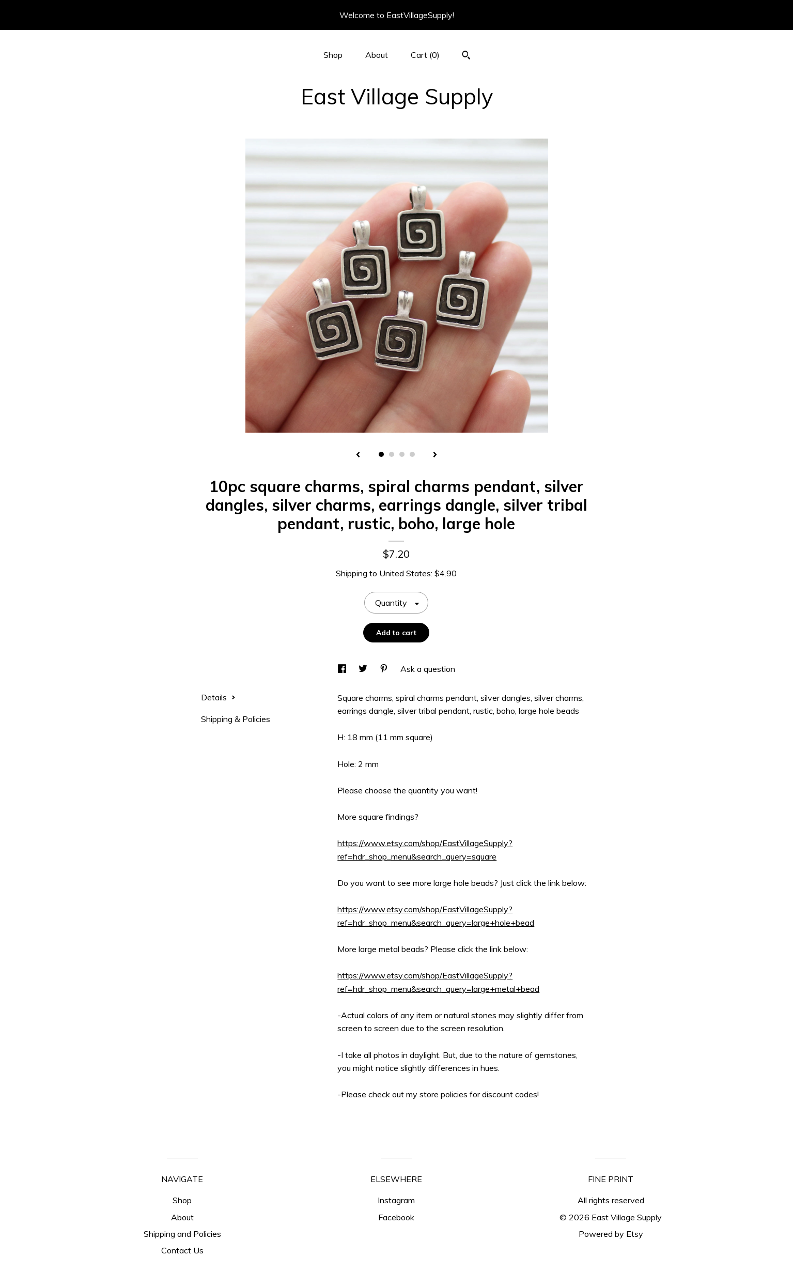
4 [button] (412, 454)
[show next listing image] (435, 455)
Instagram (396, 1200)
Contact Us (182, 1250)
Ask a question (427, 669)
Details (218, 697)
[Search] (466, 56)
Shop (333, 55)
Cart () (425, 55)
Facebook (396, 1217)
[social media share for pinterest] (385, 669)
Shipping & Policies (235, 719)
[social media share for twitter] (364, 669)
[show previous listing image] (358, 455)
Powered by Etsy (611, 1234)
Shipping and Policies (182, 1234)
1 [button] (381, 454)
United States (405, 573)
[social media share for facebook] (343, 669)
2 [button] (391, 454)
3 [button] (402, 454)
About (376, 55)
